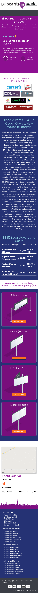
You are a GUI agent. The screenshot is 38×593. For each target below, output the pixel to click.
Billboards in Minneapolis (12, 537)
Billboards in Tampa (11, 541)
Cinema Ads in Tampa (12, 574)
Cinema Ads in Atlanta (12, 564)
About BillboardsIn (10, 515)
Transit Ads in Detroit (11, 551)
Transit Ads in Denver (11, 549)
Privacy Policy (31, 591)
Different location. (30, 58)
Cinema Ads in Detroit (12, 568)
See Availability (19, 321)
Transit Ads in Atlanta (11, 547)
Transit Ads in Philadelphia (13, 555)
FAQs (6, 519)
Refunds (16, 525)
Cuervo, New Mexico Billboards (20, 125)
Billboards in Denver (11, 533)
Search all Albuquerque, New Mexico (26, 28)
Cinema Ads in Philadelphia (13, 572)
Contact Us (8, 525)
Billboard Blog (8, 521)
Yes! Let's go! (13, 58)
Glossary (12, 519)
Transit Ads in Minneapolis (13, 553)
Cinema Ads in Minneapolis (13, 570)
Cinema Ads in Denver (12, 566)
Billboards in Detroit (11, 535)
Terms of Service (18, 591)
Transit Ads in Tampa (11, 557)
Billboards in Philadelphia (12, 539)
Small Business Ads (10, 517)
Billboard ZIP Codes (10, 523)
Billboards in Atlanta (11, 531)
